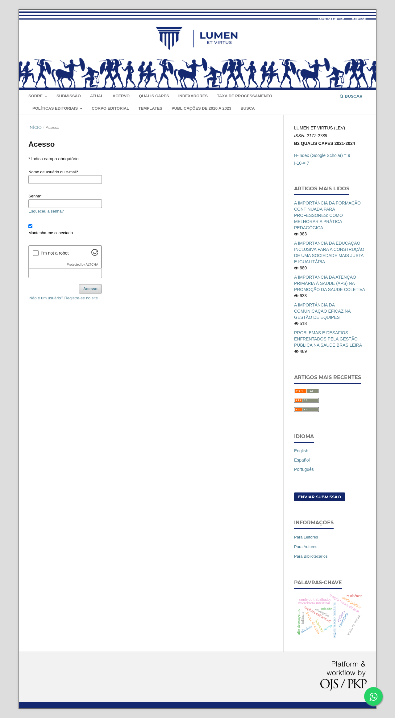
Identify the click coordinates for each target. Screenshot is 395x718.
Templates (150, 108)
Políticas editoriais (55, 108)
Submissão (68, 96)
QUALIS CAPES (154, 96)
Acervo (121, 96)
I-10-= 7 (301, 163)
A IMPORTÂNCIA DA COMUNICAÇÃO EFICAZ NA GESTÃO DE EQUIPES (322, 311)
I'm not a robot (55, 253)
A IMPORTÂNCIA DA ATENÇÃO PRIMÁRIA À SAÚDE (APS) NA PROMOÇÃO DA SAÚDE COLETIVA (329, 283)
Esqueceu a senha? (46, 211)
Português (304, 469)
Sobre (36, 96)
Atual (96, 96)
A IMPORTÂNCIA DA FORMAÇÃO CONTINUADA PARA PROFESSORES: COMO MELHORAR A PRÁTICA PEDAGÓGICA (327, 215)
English (301, 450)
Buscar (351, 96)
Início (35, 127)
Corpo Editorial (110, 108)
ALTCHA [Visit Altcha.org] (92, 264)
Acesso (359, 18)
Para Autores (305, 546)
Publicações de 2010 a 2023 (201, 108)
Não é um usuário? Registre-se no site (63, 298)
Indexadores (193, 96)
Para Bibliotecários (311, 556)
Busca (247, 108)
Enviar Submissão (319, 496)
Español (302, 460)
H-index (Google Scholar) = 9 (322, 155)
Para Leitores (306, 537)
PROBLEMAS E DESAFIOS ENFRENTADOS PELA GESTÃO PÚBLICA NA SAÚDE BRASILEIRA (328, 339)
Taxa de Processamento (244, 96)
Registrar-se (331, 18)
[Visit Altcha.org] (94, 254)
